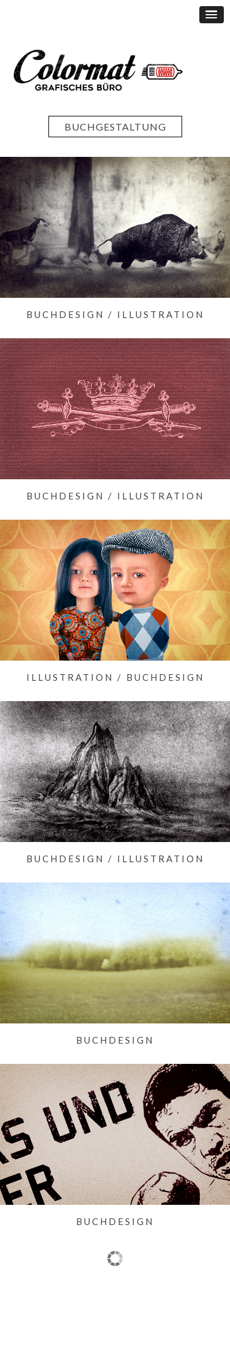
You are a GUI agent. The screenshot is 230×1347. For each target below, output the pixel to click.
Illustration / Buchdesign (115, 677)
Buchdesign (115, 1039)
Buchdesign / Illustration (115, 314)
